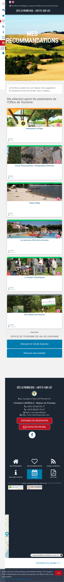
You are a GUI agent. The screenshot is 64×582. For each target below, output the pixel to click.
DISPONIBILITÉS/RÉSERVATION (35, 420)
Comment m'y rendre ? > (48, 563)
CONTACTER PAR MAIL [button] (35, 427)
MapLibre (56, 555)
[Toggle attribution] (61, 555)
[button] (35, 125)
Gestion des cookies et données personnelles (16, 579)
